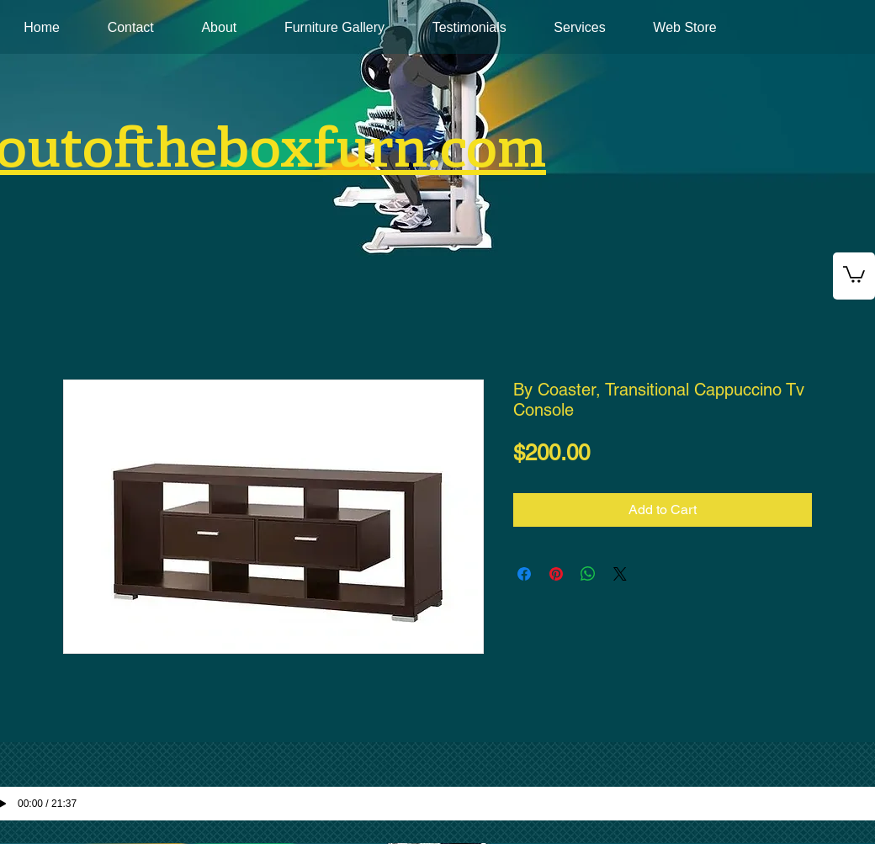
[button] (854, 273)
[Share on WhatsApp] (588, 574)
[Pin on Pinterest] (556, 574)
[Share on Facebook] (524, 574)
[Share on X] (620, 574)
